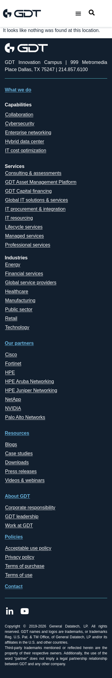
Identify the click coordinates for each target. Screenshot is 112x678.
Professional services (27, 244)
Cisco (11, 354)
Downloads (17, 462)
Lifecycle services (23, 226)
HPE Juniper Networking (31, 390)
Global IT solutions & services (36, 200)
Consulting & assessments (33, 173)
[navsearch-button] (92, 14)
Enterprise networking (28, 132)
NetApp (13, 399)
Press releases (21, 471)
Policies (14, 536)
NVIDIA (13, 408)
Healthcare (16, 291)
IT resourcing (19, 218)
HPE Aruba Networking (29, 381)
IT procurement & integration (35, 209)
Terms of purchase (25, 566)
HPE (10, 372)
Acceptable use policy (28, 548)
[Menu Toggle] (78, 13)
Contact (14, 586)
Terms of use (19, 575)
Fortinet (13, 363)
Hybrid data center (24, 141)
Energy (12, 264)
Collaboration (19, 114)
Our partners (19, 343)
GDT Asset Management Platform (40, 182)
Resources (17, 433)
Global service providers (30, 282)
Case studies (19, 453)
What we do (18, 89)
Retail (11, 318)
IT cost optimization (25, 150)
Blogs (11, 444)
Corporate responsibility (30, 507)
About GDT (17, 496)
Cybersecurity (19, 123)
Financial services (24, 273)
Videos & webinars (25, 480)
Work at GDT (19, 525)
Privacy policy (19, 557)
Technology (17, 327)
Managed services (24, 235)
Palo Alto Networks (25, 417)
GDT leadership (22, 516)
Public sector (19, 309)
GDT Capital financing (28, 191)
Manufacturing (20, 300)
